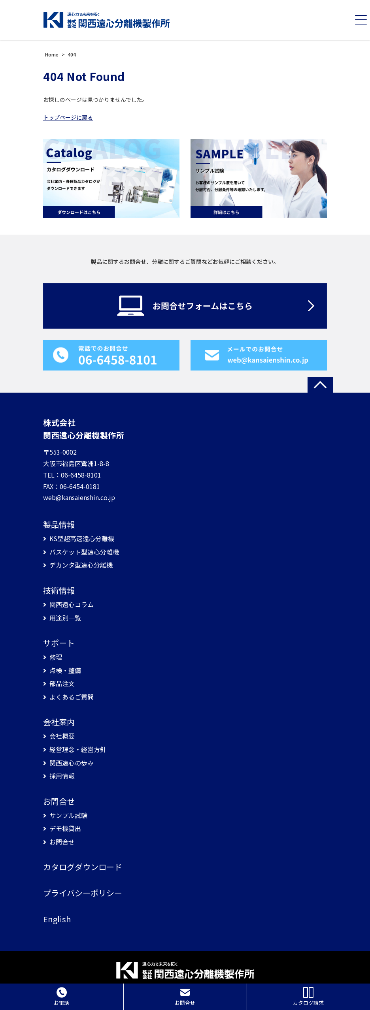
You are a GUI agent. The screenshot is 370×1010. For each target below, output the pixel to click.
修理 (55, 657)
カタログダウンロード (82, 867)
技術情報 (59, 590)
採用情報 (62, 776)
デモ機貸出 (65, 828)
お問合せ (59, 801)
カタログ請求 (308, 996)
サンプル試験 (68, 815)
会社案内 (59, 722)
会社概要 (62, 736)
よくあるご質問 (71, 697)
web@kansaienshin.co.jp (79, 497)
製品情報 (59, 524)
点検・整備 (65, 670)
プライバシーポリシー (82, 893)
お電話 (61, 996)
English (57, 919)
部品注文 (62, 683)
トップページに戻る (68, 117)
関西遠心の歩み (71, 762)
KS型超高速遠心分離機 (81, 538)
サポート (59, 643)
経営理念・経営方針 (77, 749)
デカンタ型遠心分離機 (81, 565)
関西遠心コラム (71, 604)
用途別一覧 (65, 618)
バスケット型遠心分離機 (84, 552)
